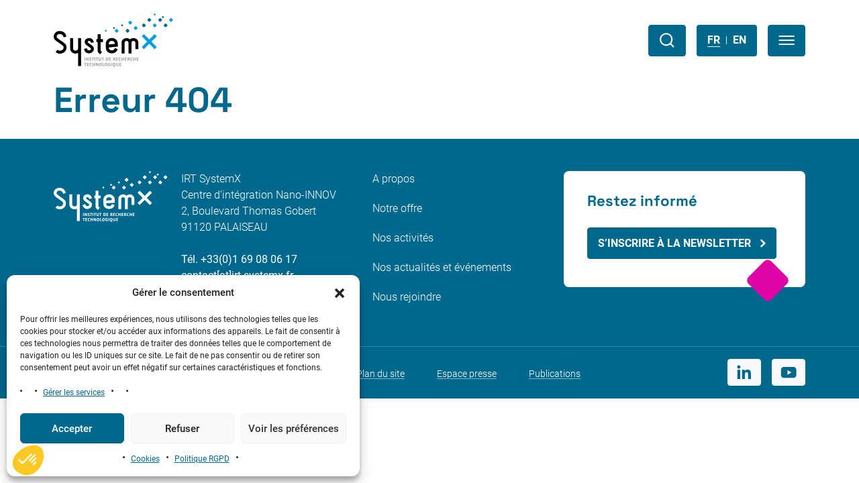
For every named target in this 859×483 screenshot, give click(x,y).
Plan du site (380, 373)
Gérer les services (74, 392)
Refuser (182, 429)
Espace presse (467, 373)
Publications (554, 373)
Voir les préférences (293, 429)
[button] (339, 292)
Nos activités (403, 237)
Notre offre (397, 208)
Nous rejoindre (406, 296)
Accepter (72, 429)
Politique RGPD (202, 459)
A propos (393, 178)
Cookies (145, 459)
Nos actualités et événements (441, 267)
